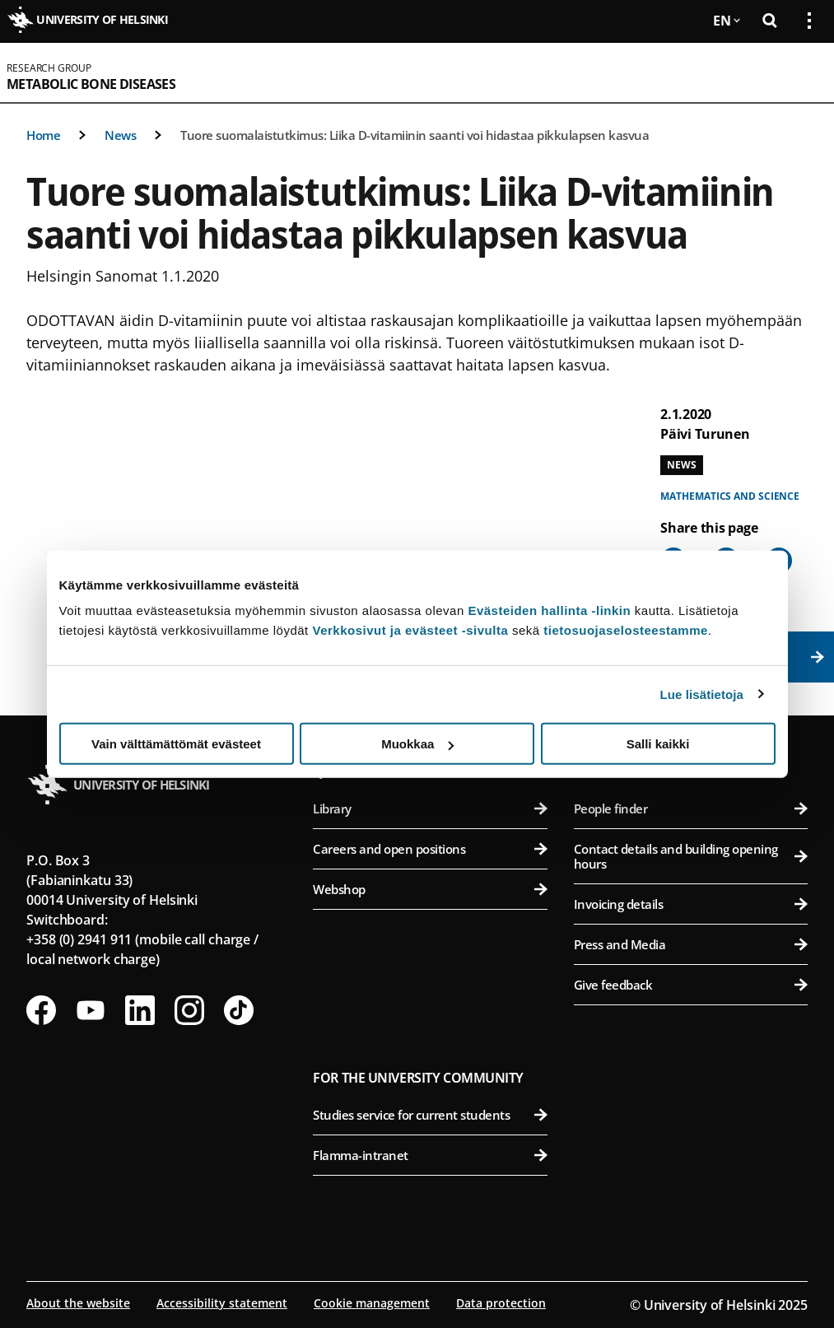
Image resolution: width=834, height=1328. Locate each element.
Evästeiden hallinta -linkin (549, 610)
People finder (691, 808)
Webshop (430, 889)
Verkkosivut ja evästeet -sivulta (410, 630)
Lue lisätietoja (702, 694)
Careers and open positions (430, 849)
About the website (78, 1303)
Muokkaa (417, 744)
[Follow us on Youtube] (90, 1010)
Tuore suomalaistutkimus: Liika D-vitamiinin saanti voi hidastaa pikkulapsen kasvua (414, 135)
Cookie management (372, 1303)
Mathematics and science (729, 496)
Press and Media (691, 944)
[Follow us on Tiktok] (239, 1010)
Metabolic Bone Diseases (91, 84)
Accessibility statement (221, 1303)
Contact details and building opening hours (691, 856)
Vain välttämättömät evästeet (176, 744)
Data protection (501, 1303)
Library (430, 808)
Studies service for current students (430, 1115)
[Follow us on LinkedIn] (140, 1010)
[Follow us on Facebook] (41, 1010)
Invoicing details (691, 904)
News (120, 135)
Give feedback (691, 984)
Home (43, 135)
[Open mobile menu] (803, 72)
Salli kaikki (658, 744)
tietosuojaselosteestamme (625, 630)
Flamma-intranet (430, 1155)
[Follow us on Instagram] (189, 1010)
